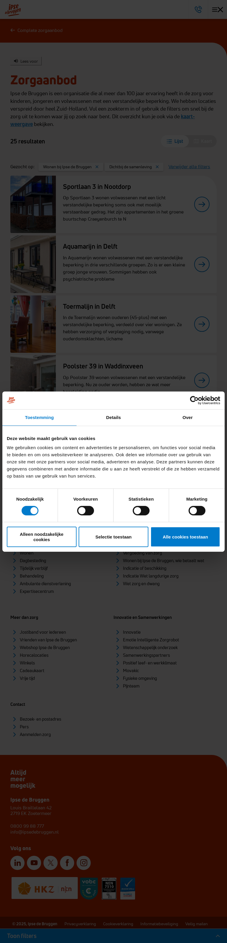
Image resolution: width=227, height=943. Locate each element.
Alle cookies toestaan (185, 536)
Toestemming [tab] (39, 417)
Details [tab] (113, 417)
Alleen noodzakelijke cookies (42, 537)
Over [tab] (187, 417)
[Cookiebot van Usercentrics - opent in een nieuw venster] (194, 400)
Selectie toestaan (113, 536)
